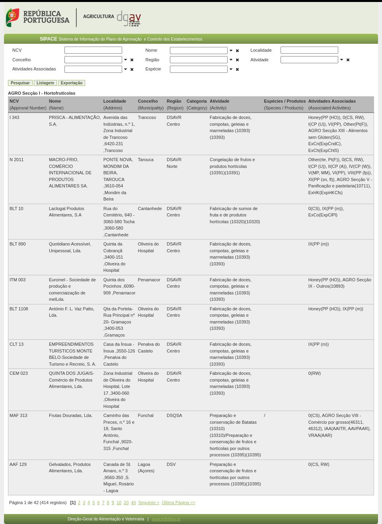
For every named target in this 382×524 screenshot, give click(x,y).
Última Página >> (178, 502)
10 (119, 502)
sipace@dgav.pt (166, 519)
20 (126, 502)
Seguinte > (149, 502)
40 (133, 502)
